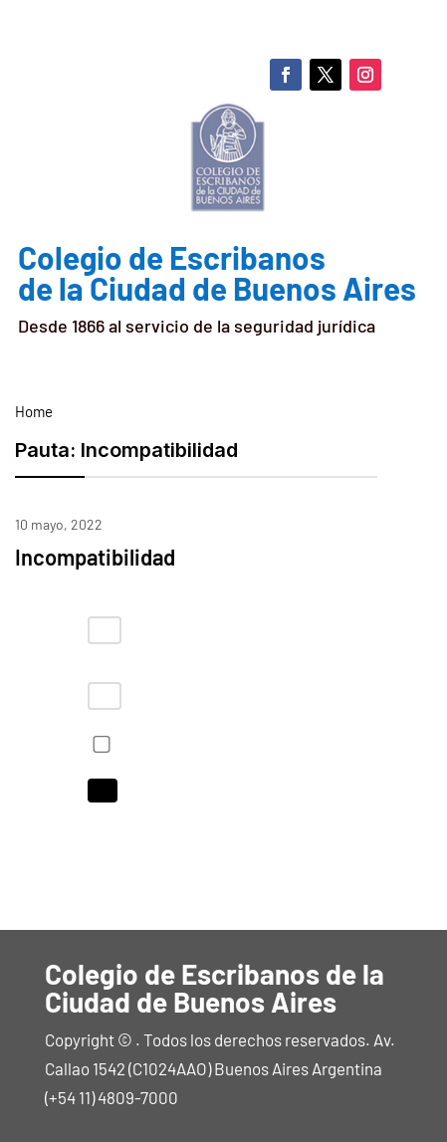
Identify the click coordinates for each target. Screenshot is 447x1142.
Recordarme (98, 744)
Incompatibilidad (95, 557)
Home (34, 411)
